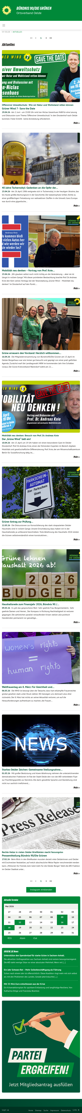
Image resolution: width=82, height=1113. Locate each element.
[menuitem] (30, 1109)
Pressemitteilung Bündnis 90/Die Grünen (24, 855)
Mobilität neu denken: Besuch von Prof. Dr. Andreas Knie (30, 435)
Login (4, 1110)
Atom (22, 938)
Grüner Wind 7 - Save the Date (18, 108)
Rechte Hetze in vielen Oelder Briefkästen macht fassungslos (32, 852)
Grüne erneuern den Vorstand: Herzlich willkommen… (31, 353)
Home (30, 1110)
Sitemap (38, 1110)
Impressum (54, 1110)
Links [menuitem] (75, 1110)
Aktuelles (17, 32)
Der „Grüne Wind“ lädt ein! (16, 439)
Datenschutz (66, 1110)
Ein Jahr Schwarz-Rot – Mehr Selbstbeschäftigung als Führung (32, 969)
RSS (10, 938)
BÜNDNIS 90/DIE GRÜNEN (34, 8)
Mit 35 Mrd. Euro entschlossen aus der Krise (24, 984)
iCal (35, 938)
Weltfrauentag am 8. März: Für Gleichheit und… (28, 687)
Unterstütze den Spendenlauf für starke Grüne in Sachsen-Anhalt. (34, 955)
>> (51, 37)
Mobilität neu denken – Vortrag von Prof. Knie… (28, 270)
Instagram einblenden (41, 889)
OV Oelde (6, 32)
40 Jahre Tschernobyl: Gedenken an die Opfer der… (30, 187)
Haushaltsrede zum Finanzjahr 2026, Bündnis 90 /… (30, 604)
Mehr (76, 122)
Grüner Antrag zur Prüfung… (17, 521)
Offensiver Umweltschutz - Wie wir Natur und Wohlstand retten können (37, 104)
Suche (46, 1110)
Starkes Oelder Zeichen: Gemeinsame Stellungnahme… (32, 769)
